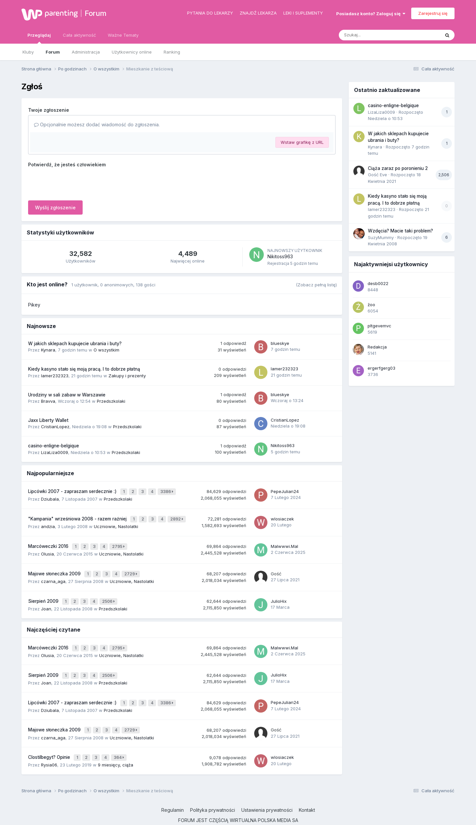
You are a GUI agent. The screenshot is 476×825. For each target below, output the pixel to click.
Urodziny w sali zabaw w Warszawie (66, 394)
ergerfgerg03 (381, 368)
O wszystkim (106, 349)
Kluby (28, 52)
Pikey (34, 305)
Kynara (48, 349)
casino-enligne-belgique (53, 445)
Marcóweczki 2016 (49, 542)
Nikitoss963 (280, 256)
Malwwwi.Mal (284, 542)
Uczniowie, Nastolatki (116, 523)
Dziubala (50, 497)
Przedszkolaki (111, 401)
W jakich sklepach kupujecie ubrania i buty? (75, 343)
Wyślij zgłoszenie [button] (55, 207)
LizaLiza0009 (54, 452)
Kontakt (307, 793)
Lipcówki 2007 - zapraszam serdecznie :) (73, 490)
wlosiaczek (282, 516)
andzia (48, 523)
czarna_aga (53, 574)
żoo (371, 304)
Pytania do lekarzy (210, 13)
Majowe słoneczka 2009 (55, 567)
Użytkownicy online (132, 52)
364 (120, 741)
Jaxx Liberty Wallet (48, 420)
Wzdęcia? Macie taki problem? (400, 230)
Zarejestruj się (433, 13)
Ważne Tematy (123, 35)
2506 (109, 593)
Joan (46, 600)
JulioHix (279, 593)
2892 (177, 516)
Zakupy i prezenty (127, 375)
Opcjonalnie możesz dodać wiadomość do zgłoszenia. (97, 124)
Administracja (86, 52)
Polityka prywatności (212, 793)
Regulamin (172, 793)
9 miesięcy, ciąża (115, 748)
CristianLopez (55, 426)
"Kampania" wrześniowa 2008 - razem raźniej (78, 516)
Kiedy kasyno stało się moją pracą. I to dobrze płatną (84, 369)
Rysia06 (49, 748)
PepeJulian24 (285, 490)
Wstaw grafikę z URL (302, 142)
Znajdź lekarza (258, 13)
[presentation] (78, 182)
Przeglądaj (39, 38)
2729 (131, 567)
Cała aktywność (79, 35)
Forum (95, 13)
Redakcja (377, 347)
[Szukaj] (373, 35)
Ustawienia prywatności (267, 793)
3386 (167, 490)
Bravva (48, 401)
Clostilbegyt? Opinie (49, 741)
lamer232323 (54, 375)
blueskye (280, 343)
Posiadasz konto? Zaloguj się (370, 13)
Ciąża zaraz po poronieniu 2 (398, 168)
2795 (119, 542)
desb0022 (378, 283)
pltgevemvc (379, 325)
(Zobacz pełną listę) (316, 284)
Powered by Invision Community (238, 814)
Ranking (172, 52)
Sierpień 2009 (44, 593)
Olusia (47, 548)
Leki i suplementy (303, 13)
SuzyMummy (381, 237)
